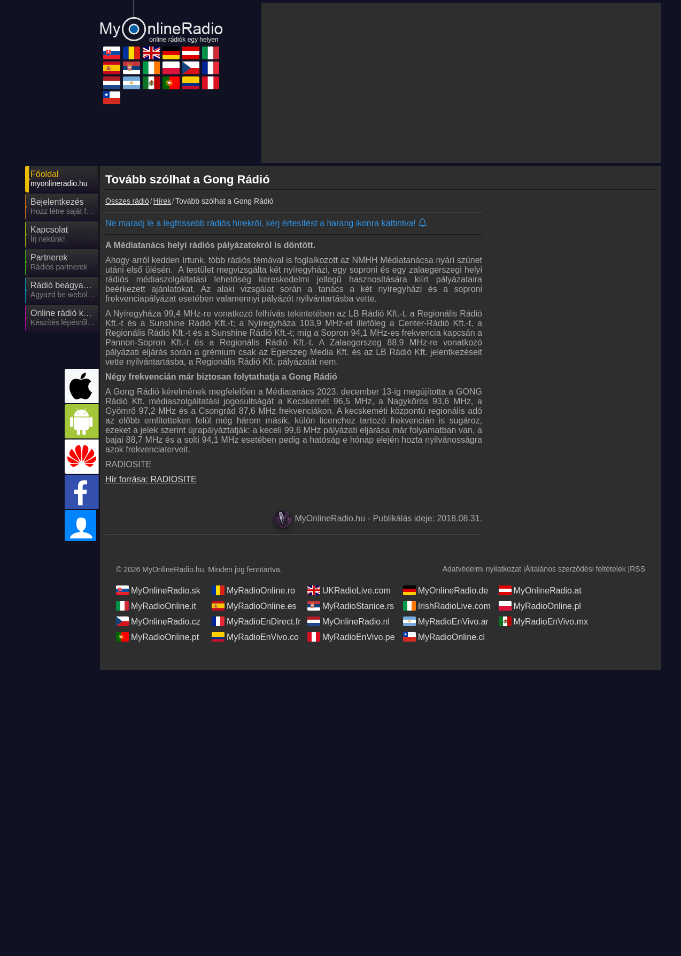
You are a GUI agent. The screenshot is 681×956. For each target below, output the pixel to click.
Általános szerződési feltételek (575, 569)
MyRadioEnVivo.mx (543, 621)
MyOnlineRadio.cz (158, 621)
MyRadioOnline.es (254, 606)
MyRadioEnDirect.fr (256, 621)
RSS (637, 569)
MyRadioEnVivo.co (255, 637)
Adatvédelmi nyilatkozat (482, 569)
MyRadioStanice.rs (350, 606)
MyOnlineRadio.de (446, 590)
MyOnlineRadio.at (540, 590)
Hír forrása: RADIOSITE (151, 479)
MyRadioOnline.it (156, 606)
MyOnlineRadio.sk (158, 590)
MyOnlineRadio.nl (348, 621)
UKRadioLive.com (349, 590)
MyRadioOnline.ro (253, 590)
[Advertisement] (461, 83)
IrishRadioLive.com (447, 606)
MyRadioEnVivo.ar (446, 621)
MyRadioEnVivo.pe (351, 637)
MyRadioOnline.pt (157, 637)
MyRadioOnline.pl (540, 606)
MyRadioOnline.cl (444, 637)
